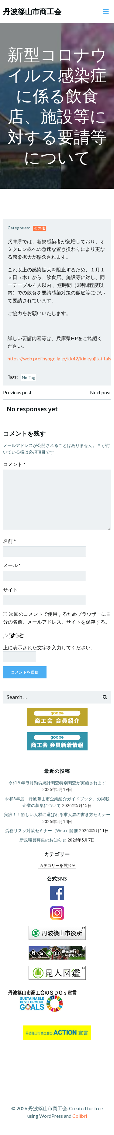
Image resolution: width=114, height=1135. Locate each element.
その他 (39, 228)
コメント (14, 464)
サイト (10, 589)
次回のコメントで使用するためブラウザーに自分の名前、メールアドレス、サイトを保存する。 (57, 618)
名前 (9, 541)
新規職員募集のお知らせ (42, 840)
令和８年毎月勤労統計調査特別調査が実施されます (57, 783)
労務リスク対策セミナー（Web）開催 (41, 830)
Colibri (79, 1116)
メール (12, 565)
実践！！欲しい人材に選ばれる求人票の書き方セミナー (57, 814)
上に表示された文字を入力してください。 (49, 647)
